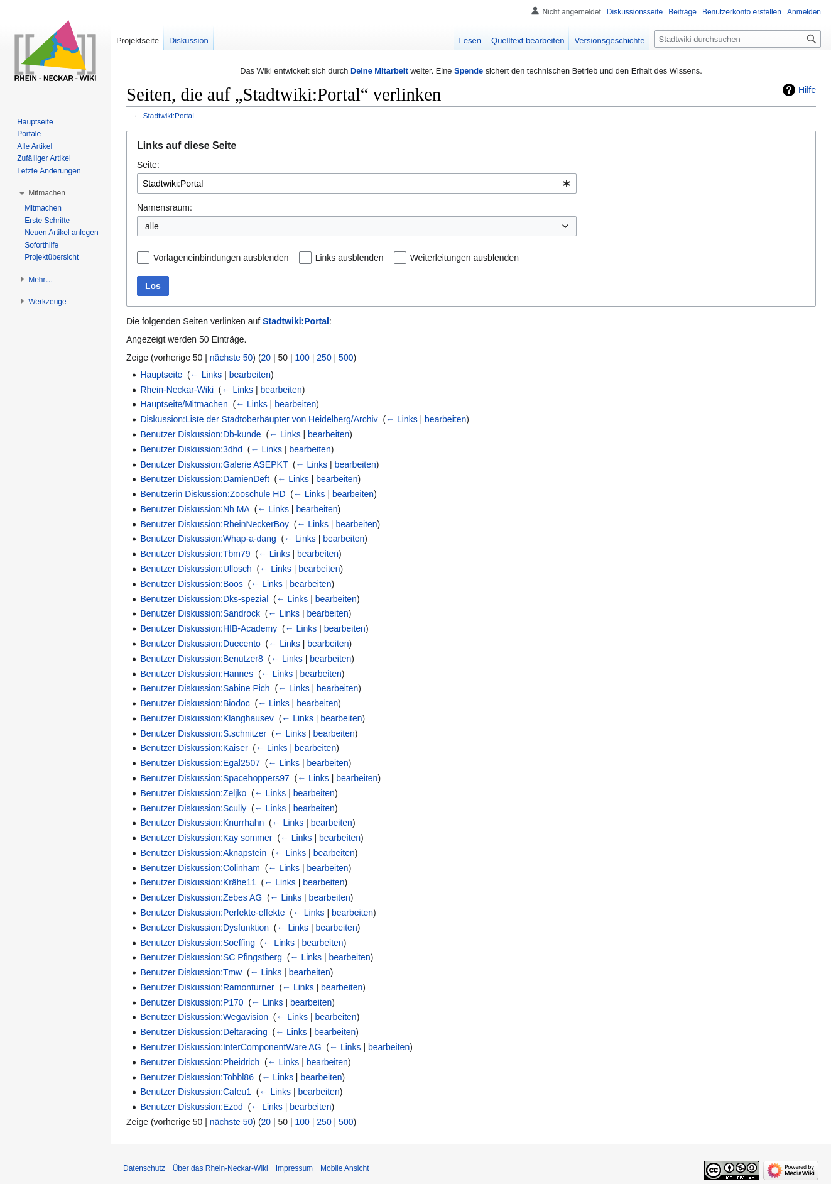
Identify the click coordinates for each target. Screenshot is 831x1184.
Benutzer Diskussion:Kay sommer (206, 838)
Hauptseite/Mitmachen (183, 404)
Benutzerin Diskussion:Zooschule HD (212, 494)
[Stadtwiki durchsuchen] (737, 39)
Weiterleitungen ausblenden (464, 258)
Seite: (148, 165)
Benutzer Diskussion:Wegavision (204, 1017)
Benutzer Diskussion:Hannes (196, 674)
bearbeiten (250, 375)
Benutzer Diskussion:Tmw (191, 972)
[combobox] (357, 183)
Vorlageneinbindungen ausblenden (221, 258)
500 (346, 358)
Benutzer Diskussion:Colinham (200, 868)
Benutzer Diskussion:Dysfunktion (204, 928)
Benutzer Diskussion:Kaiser (193, 748)
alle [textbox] (152, 226)
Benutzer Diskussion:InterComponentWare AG (230, 1047)
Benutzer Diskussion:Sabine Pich (204, 688)
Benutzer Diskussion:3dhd (191, 449)
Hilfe (807, 90)
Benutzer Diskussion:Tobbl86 (197, 1077)
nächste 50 (231, 358)
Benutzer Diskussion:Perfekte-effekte (212, 912)
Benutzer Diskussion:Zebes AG (201, 897)
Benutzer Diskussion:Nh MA (194, 509)
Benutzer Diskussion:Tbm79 (195, 554)
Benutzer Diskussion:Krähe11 (198, 882)
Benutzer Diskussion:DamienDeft (204, 479)
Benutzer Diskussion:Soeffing (197, 943)
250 (324, 358)
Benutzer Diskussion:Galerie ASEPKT (214, 464)
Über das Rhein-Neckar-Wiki (220, 1168)
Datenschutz (144, 1168)
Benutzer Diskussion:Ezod (191, 1107)
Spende (468, 70)
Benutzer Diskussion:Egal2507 (200, 763)
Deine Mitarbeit (379, 70)
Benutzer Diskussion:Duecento (200, 644)
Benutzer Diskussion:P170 (191, 1002)
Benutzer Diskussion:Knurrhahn (202, 823)
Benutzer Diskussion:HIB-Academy (208, 628)
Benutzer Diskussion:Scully (193, 808)
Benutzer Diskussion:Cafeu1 (195, 1092)
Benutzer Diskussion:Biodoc (194, 703)
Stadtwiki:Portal (168, 115)
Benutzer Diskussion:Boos (191, 584)
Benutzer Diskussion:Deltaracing (203, 1032)
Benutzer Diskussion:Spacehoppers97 (214, 778)
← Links (206, 375)
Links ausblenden (349, 258)
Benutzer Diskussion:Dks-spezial (204, 599)
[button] (46, 193)
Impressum (294, 1168)
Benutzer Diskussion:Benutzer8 (201, 659)
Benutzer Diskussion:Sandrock (200, 613)
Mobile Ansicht (344, 1168)
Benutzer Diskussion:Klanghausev (206, 718)
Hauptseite (161, 375)
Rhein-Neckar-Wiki (177, 390)
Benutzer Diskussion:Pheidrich (199, 1062)
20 (266, 358)
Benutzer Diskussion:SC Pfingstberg (211, 957)
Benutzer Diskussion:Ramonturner (207, 987)
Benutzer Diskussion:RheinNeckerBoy (214, 524)
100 (302, 358)
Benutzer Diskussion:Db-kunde (200, 434)
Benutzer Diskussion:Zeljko (193, 793)
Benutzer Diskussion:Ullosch (195, 569)
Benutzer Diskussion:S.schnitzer (203, 733)
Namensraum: (164, 207)
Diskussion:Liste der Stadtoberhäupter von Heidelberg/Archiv (258, 419)
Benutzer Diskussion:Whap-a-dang (208, 539)
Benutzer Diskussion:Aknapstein (203, 853)
